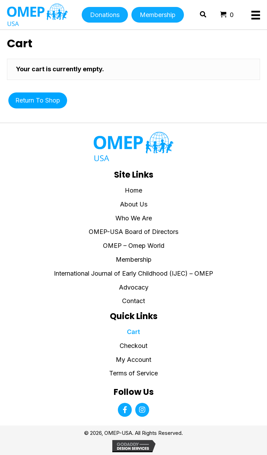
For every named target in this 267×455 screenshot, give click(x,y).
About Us (133, 204)
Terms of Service (133, 373)
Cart (133, 331)
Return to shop (37, 100)
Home (133, 190)
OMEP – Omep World (133, 245)
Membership (134, 259)
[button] (125, 410)
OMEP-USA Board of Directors (133, 231)
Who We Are (133, 218)
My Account (133, 359)
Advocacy (133, 287)
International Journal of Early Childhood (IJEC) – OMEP (133, 273)
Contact (133, 300)
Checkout (133, 345)
